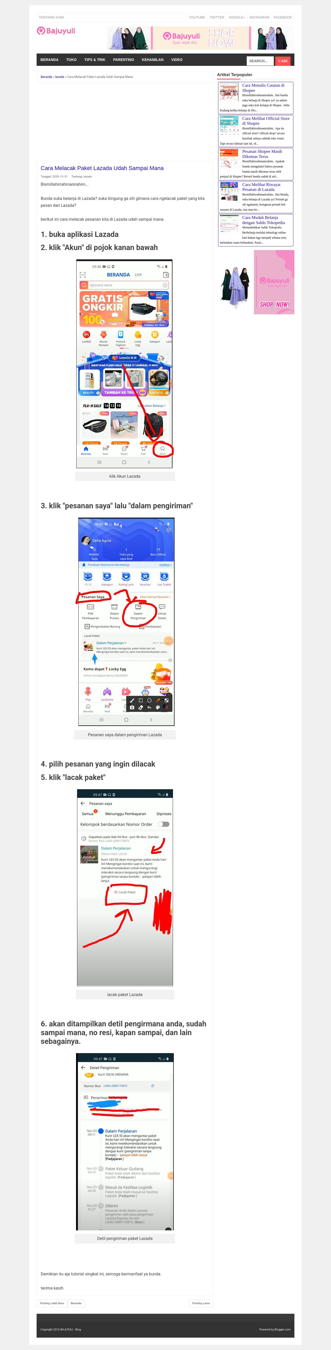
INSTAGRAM (259, 17)
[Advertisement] (125, 123)
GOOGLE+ (237, 17)
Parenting (123, 60)
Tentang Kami (51, 17)
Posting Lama (201, 1303)
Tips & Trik (94, 60)
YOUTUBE (197, 17)
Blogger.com (283, 1329)
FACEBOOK (283, 17)
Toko (71, 60)
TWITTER (216, 17)
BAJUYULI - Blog (70, 1329)
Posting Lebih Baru (52, 1303)
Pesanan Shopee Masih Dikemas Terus (262, 154)
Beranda (49, 60)
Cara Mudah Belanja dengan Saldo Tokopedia (263, 220)
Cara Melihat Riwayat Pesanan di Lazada (261, 187)
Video (177, 60)
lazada (88, 176)
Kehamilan (152, 60)
